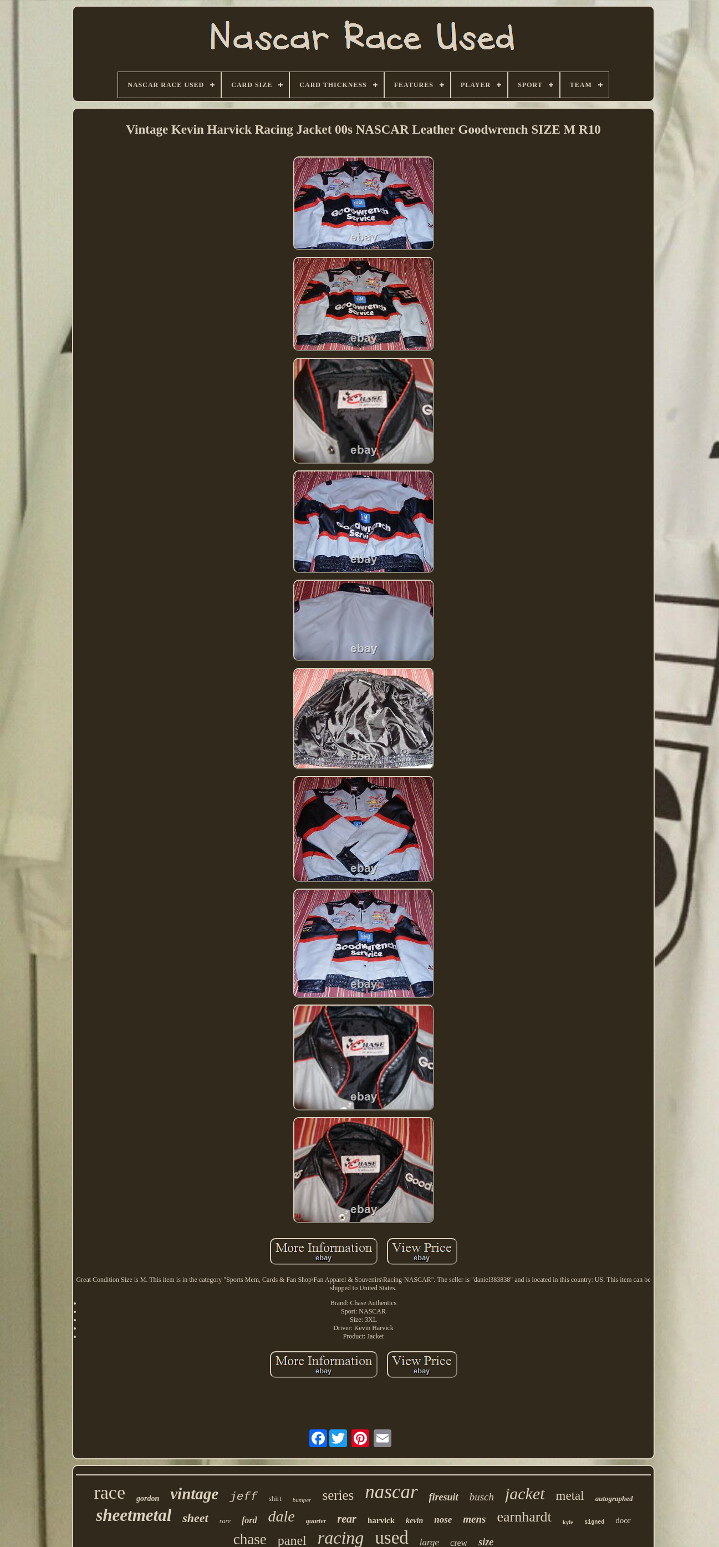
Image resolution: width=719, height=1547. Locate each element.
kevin (414, 1520)
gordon (147, 1498)
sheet (195, 1518)
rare (225, 1521)
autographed (614, 1498)
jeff (243, 1496)
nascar (391, 1492)
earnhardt (524, 1517)
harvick (381, 1520)
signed (594, 1522)
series (338, 1495)
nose (443, 1519)
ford (249, 1520)
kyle (568, 1522)
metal (570, 1496)
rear (346, 1519)
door (623, 1520)
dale (281, 1516)
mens (474, 1519)
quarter (316, 1521)
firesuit (443, 1497)
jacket (525, 1493)
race (109, 1492)
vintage (194, 1494)
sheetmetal (133, 1515)
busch (482, 1497)
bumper (302, 1500)
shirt (275, 1498)
